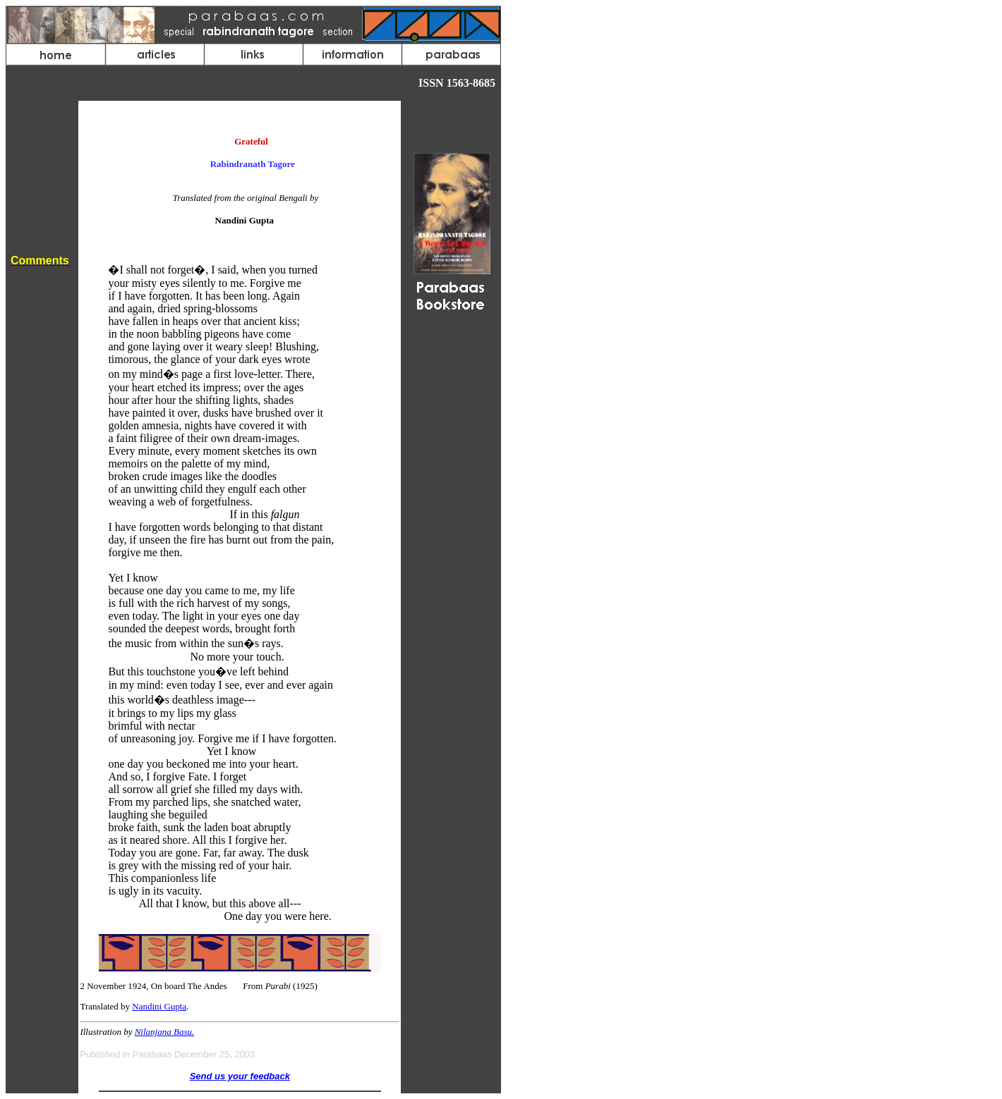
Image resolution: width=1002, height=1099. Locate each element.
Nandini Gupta (159, 1006)
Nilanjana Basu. (165, 1031)
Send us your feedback (240, 1076)
